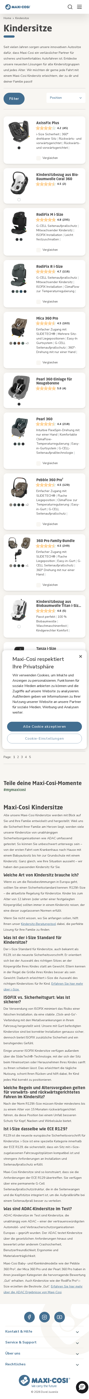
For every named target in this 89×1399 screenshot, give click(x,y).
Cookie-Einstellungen (44, 738)
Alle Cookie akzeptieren (44, 726)
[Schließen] (80, 656)
